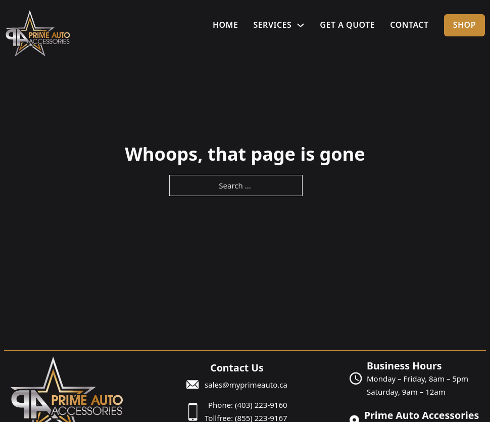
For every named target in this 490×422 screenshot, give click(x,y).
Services (272, 24)
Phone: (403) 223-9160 (247, 405)
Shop (464, 24)
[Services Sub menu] (301, 25)
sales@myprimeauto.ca (246, 385)
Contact (409, 24)
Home (225, 24)
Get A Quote (347, 24)
